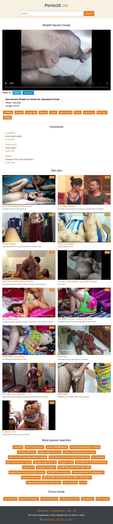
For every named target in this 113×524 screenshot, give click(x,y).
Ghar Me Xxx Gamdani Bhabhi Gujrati (27, 457)
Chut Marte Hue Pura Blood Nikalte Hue (69, 457)
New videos (42, 510)
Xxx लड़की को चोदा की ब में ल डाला (91, 462)
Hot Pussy (89, 112)
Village (7, 117)
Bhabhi (19, 112)
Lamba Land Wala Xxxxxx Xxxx (79, 452)
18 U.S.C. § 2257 (64, 519)
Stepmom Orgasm (46, 467)
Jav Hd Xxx (87, 498)
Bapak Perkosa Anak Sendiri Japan (27, 472)
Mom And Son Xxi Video (18, 462)
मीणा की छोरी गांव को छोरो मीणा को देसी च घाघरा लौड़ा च (67, 477)
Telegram (28, 93)
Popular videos (57, 510)
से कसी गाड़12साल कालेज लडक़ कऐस (74, 467)
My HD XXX (10, 498)
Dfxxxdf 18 (28, 467)
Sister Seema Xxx (34, 447)
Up (74, 510)
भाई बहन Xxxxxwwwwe (58, 472)
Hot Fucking (65, 112)
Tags (69, 510)
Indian (53, 112)
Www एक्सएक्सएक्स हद (57, 447)
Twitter (17, 93)
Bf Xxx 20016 (70, 482)
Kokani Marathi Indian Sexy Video (43, 482)
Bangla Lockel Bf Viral (45, 462)
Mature (43, 112)
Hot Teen (102, 112)
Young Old (31, 112)
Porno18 (56, 5)
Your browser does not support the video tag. (56, 60)
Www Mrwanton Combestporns (88, 472)
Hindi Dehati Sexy (31, 477)
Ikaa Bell (18, 447)
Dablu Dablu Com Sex (49, 452)
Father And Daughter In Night (85, 447)
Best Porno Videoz (29, 498)
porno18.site (48, 519)
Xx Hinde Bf (98, 457)
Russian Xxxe (66, 462)
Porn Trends (103, 498)
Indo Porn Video (49, 498)
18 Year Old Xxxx (26, 452)
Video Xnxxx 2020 (69, 498)
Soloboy (8, 112)
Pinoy (78, 112)
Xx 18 (83, 482)
